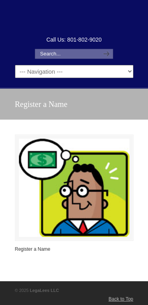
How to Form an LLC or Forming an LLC (74, 17)
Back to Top (121, 299)
